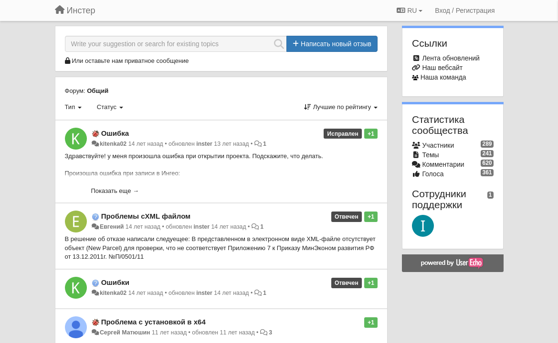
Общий (97, 90)
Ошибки (115, 282)
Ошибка (115, 133)
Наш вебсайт (442, 67)
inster (204, 144)
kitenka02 (113, 144)
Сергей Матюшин (125, 332)
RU (409, 10)
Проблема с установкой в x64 (153, 322)
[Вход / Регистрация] (464, 10)
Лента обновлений (450, 58)
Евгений (112, 226)
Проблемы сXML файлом (146, 216)
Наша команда (443, 77)
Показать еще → (115, 190)
